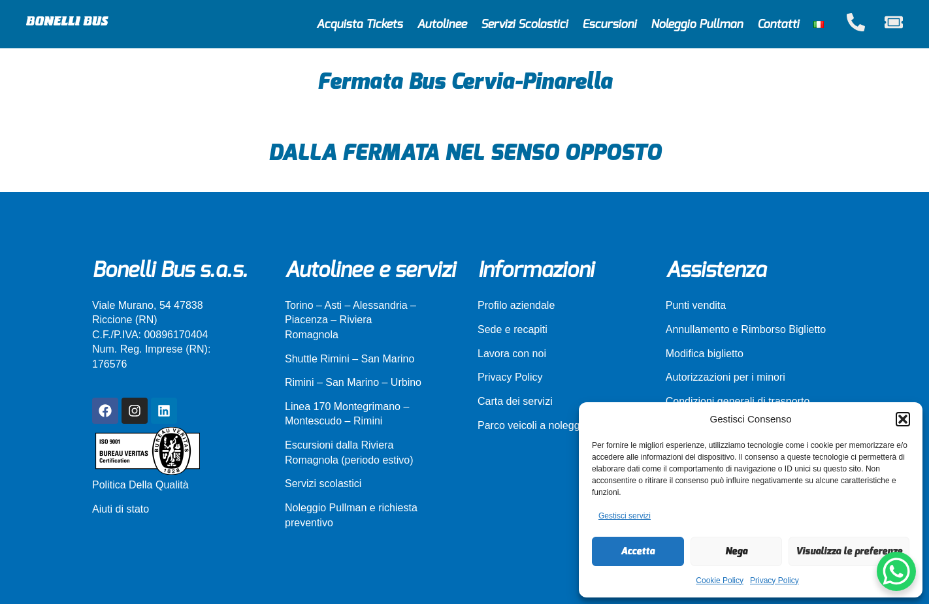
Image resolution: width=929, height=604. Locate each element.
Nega (736, 551)
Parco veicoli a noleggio (533, 425)
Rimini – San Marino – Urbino (353, 382)
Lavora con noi (512, 353)
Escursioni (609, 24)
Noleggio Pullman (697, 24)
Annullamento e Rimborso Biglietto (746, 329)
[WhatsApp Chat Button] (896, 571)
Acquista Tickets (359, 24)
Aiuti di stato (120, 509)
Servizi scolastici (323, 483)
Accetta (638, 551)
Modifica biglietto (704, 353)
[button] (902, 419)
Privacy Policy (774, 580)
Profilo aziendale (516, 305)
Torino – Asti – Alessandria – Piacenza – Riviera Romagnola (350, 320)
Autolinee (441, 24)
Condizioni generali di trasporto (738, 401)
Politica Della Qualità (140, 484)
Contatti (778, 24)
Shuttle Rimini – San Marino (349, 358)
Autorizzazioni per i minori (725, 377)
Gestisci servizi (624, 515)
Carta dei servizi (515, 401)
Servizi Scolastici (524, 24)
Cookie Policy (719, 580)
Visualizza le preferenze (849, 551)
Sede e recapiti (512, 329)
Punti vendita (696, 305)
